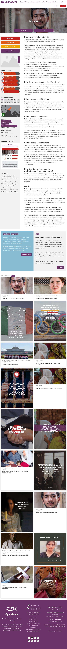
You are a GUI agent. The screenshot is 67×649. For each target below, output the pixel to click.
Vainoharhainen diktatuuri (6, 120)
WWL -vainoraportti (56, 2)
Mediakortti (33, 627)
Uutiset (37, 295)
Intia (21, 550)
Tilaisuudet (48, 2)
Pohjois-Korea (27, 360)
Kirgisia (45, 295)
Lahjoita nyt (60, 267)
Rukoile (32, 2)
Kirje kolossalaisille (14, 234)
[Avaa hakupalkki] (58, 6)
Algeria (11, 550)
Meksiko (53, 295)
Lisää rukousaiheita (26, 254)
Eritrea (6, 360)
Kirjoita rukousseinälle (10, 47)
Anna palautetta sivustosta (33, 629)
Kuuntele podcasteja (10, 51)
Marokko (49, 295)
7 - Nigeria (23, 30)
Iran (9, 360)
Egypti (15, 550)
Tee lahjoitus (10, 38)
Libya (16, 360)
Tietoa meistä (23, 2)
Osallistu (43, 2)
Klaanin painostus (5, 121)
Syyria (10, 361)
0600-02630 (55, 614)
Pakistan (4, 234)
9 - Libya (44, 30)
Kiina (29, 550)
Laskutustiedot (33, 620)
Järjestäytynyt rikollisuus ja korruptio (9, 123)
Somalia (3, 361)
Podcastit (3, 295)
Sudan (7, 361)
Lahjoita (63, 6)
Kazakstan (41, 295)
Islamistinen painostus (6, 118)
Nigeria (57, 295)
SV (65, 2)
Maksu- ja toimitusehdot (33, 624)
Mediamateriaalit (33, 625)
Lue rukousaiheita (10, 42)
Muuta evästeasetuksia (33, 631)
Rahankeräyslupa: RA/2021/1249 (55, 631)
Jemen (12, 360)
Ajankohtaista (38, 2)
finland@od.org (35, 605)
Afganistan (7, 468)
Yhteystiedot (33, 618)
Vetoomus (29, 2)
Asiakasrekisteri (33, 622)
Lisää (63, 2)
